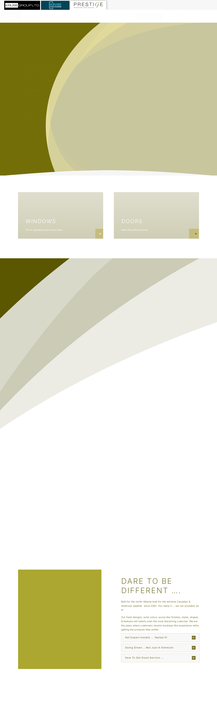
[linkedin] (178, 16)
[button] (162, 637)
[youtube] (183, 16)
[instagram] (172, 16)
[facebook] (167, 16)
